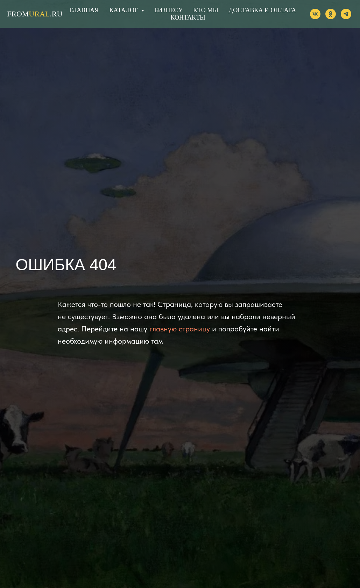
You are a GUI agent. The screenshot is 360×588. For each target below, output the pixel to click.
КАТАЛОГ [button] (124, 10)
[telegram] (346, 14)
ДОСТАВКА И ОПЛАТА (262, 10)
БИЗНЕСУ (168, 10)
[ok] (330, 14)
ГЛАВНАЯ (84, 10)
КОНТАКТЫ (187, 17)
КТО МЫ (205, 10)
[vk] (315, 14)
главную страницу (179, 328)
